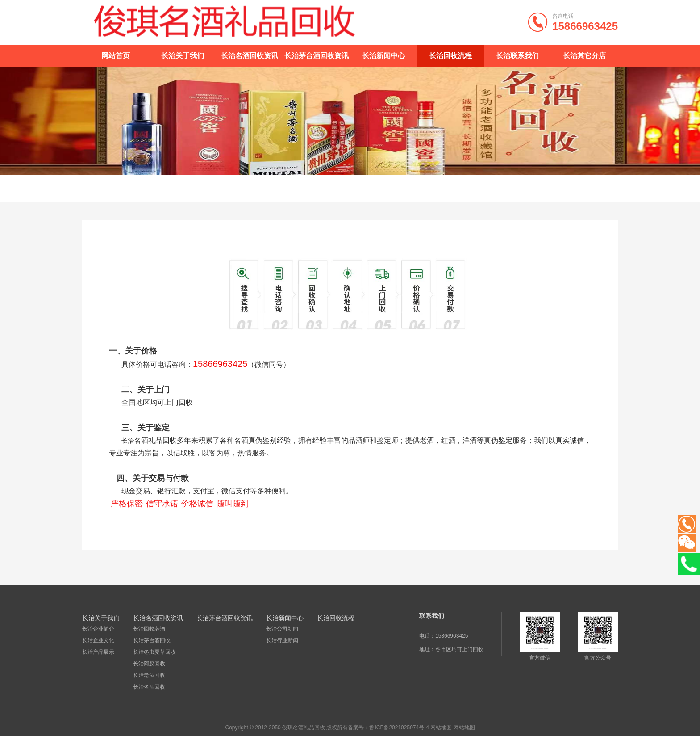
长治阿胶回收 (149, 663)
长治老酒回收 (149, 675)
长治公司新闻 (282, 629)
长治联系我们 (517, 55)
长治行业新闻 (282, 640)
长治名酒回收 (149, 687)
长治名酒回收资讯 (249, 55)
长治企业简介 (98, 629)
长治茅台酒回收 (152, 640)
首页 (593, 188)
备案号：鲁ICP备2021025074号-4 (388, 727)
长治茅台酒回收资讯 (316, 55)
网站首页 (115, 55)
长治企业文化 (98, 640)
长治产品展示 (98, 652)
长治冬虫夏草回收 (154, 652)
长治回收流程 (450, 55)
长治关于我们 (182, 55)
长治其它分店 (584, 55)
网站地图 (441, 727)
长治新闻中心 (383, 55)
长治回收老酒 (149, 629)
